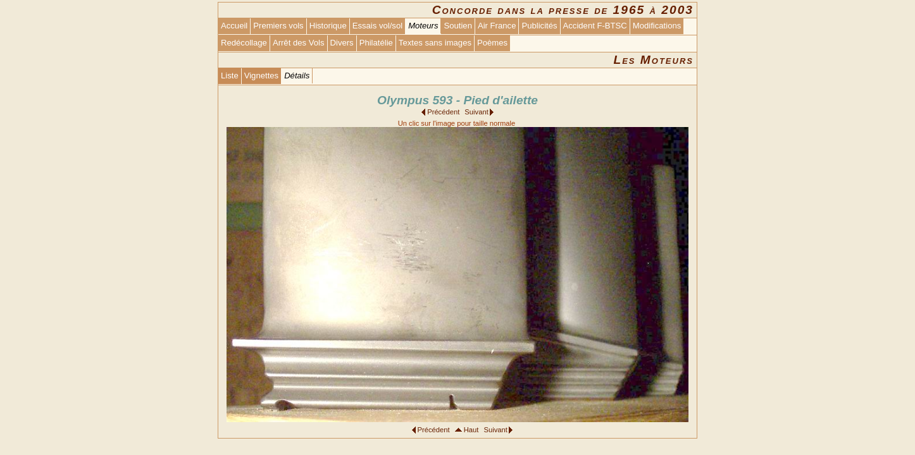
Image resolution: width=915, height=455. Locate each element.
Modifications (657, 25)
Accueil (234, 25)
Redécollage (244, 42)
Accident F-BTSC (595, 25)
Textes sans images (435, 42)
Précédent (443, 112)
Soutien (457, 25)
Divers (342, 42)
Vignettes (261, 75)
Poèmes (492, 42)
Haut (471, 430)
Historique (328, 25)
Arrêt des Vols (299, 42)
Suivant (476, 112)
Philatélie (376, 42)
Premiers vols (278, 25)
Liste (230, 75)
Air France (497, 25)
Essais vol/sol (377, 25)
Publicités (539, 25)
